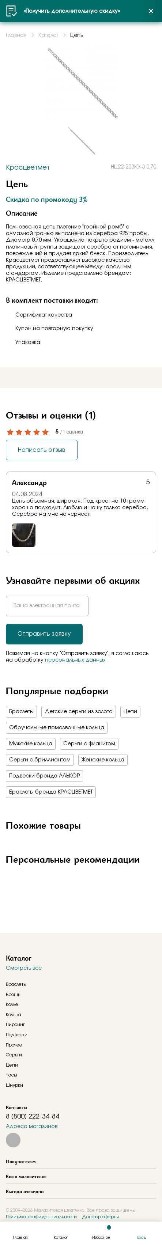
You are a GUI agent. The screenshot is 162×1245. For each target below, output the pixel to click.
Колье (12, 1004)
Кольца (13, 1015)
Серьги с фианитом (89, 743)
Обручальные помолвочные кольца (56, 727)
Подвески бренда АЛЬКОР (44, 776)
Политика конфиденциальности (41, 1217)
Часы (11, 1075)
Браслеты (21, 711)
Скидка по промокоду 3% (46, 199)
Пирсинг (15, 1024)
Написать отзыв (41, 450)
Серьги (14, 1055)
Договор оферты (100, 1217)
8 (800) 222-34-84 (32, 1116)
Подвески (16, 1035)
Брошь (13, 994)
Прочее (14, 1045)
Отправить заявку (44, 634)
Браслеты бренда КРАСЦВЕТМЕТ (51, 792)
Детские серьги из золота (79, 711)
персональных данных (75, 660)
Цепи (130, 711)
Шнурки (14, 1085)
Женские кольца (103, 759)
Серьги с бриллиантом (40, 759)
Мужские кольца (30, 743)
